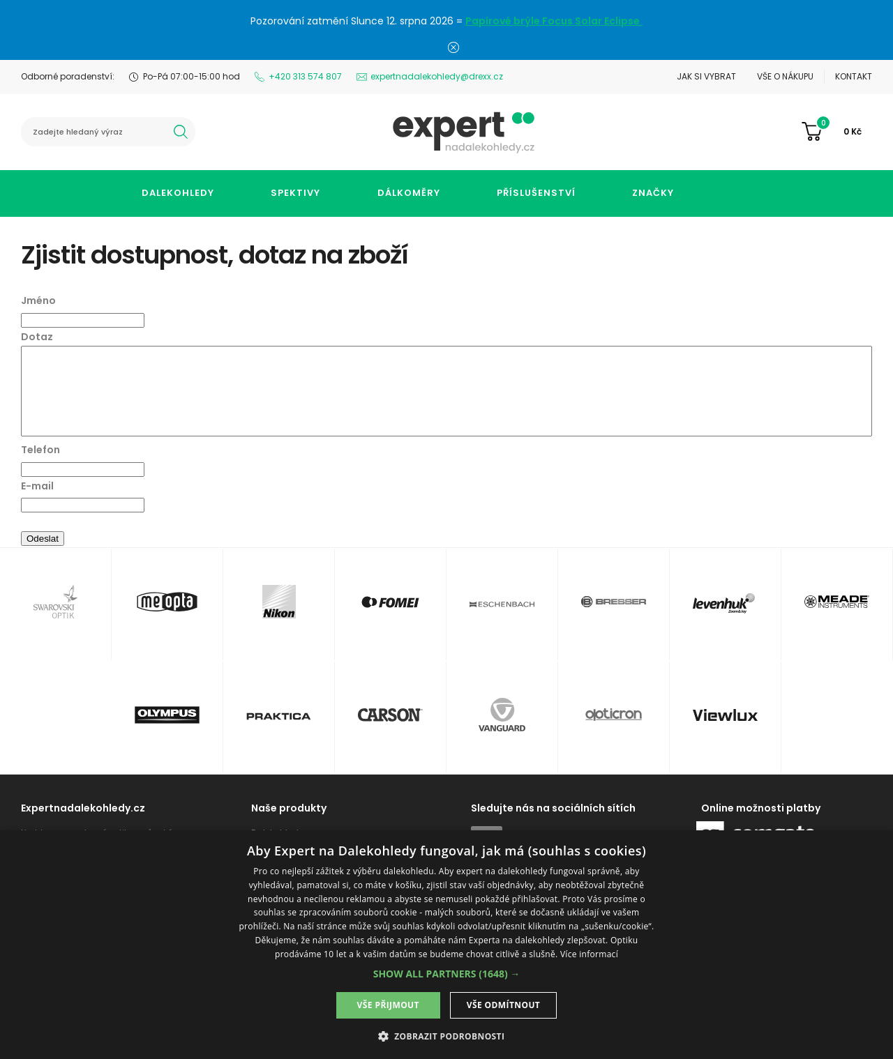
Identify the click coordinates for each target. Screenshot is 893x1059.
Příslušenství (536, 192)
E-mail (37, 486)
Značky (653, 192)
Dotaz (37, 337)
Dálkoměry (408, 192)
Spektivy (295, 192)
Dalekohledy (178, 192)
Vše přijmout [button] (388, 1005)
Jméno (38, 300)
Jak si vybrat (706, 76)
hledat (180, 131)
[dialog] (446, 944)
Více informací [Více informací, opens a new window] (589, 954)
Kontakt (853, 76)
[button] (446, 973)
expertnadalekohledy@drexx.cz (436, 76)
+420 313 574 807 (305, 76)
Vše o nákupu (785, 76)
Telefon (40, 450)
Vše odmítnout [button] (503, 1005)
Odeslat (43, 538)
